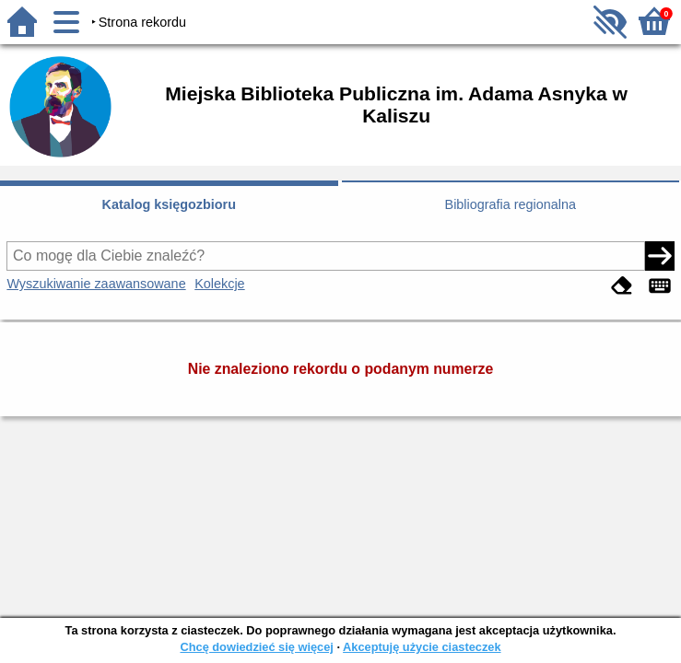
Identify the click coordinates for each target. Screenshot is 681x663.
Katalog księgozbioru (168, 204)
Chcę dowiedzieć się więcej (256, 647)
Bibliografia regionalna (510, 204)
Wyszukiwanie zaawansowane (95, 283)
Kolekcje (219, 283)
